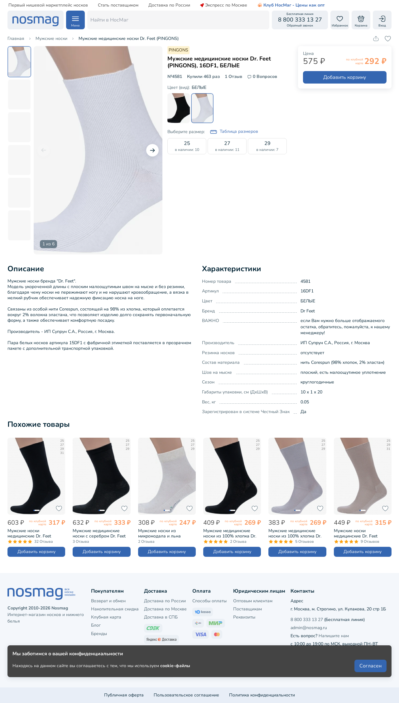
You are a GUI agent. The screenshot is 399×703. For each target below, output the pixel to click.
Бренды (99, 634)
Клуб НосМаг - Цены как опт (291, 5)
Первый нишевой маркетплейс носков (48, 5)
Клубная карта (106, 617)
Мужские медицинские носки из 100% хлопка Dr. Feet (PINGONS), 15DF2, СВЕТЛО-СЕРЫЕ (294, 533)
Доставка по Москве (165, 609)
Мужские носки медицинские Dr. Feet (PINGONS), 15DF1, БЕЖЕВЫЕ (355, 533)
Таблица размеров (234, 132)
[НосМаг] (35, 20)
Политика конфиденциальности (262, 695)
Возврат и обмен (108, 601)
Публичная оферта (124, 695)
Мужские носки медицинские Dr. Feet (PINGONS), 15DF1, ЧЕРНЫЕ (36, 533)
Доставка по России (169, 5)
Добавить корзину (344, 77)
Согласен (370, 681)
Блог (96, 625)
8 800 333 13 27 (307, 620)
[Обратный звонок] (300, 20)
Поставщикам (247, 609)
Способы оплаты (209, 601)
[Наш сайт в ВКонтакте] (295, 657)
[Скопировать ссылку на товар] (376, 38)
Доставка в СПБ (161, 617)
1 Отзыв (233, 76)
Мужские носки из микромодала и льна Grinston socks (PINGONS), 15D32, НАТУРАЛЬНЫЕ (164, 533)
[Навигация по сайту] (75, 20)
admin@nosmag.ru (309, 628)
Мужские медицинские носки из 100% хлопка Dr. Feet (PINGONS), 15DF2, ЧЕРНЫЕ (229, 533)
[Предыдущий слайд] (43, 150)
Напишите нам (334, 636)
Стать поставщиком (118, 5)
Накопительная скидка (115, 609)
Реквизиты (244, 617)
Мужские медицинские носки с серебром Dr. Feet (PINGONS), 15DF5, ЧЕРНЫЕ (101, 533)
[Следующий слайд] (152, 150)
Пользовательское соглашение (186, 695)
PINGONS (178, 50)
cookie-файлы (175, 682)
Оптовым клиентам (252, 601)
